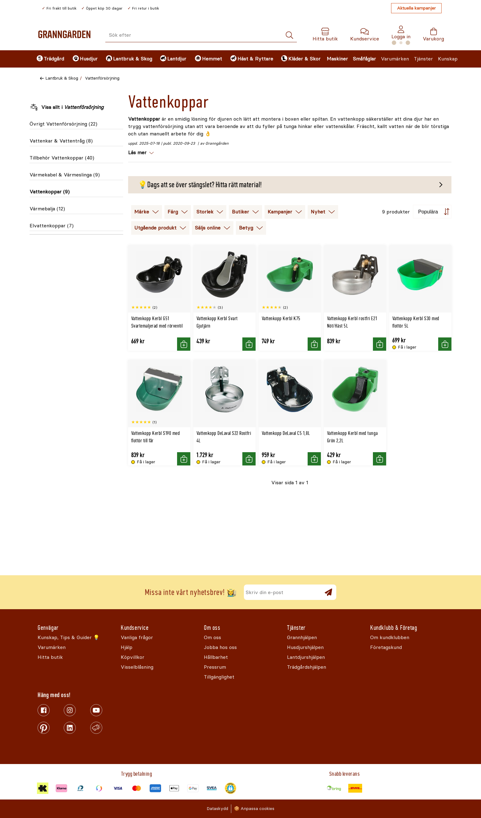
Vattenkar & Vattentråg (61, 141)
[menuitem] (49, 59)
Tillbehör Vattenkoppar (62, 158)
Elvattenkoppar (52, 226)
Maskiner (337, 59)
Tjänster (423, 59)
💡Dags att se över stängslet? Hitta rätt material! (199, 184)
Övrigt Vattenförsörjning (63, 124)
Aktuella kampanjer (416, 8)
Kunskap (448, 59)
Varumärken (395, 59)
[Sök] (289, 35)
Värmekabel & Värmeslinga (65, 175)
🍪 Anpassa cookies (254, 808)
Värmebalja (47, 209)
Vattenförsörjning (102, 78)
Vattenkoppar (50, 192)
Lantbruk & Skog (61, 78)
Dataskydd (217, 808)
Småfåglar (364, 59)
